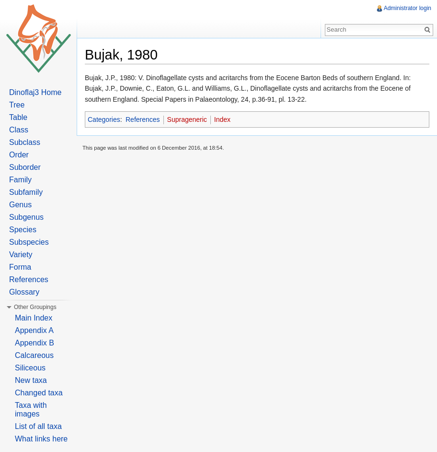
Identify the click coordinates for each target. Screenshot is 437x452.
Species (22, 230)
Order (19, 155)
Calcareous (34, 355)
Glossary (24, 292)
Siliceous (30, 368)
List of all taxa (38, 426)
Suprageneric (187, 119)
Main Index (33, 318)
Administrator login (407, 8)
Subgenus (26, 217)
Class (18, 130)
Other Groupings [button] (35, 307)
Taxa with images (31, 409)
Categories (104, 119)
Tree (16, 105)
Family (20, 180)
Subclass (24, 142)
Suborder (25, 167)
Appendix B (34, 343)
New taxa (31, 380)
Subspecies (29, 242)
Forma (20, 267)
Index (222, 119)
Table (18, 117)
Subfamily (26, 192)
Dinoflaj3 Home (35, 92)
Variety (21, 254)
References (143, 119)
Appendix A (34, 330)
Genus (20, 205)
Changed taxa (39, 393)
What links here (41, 439)
